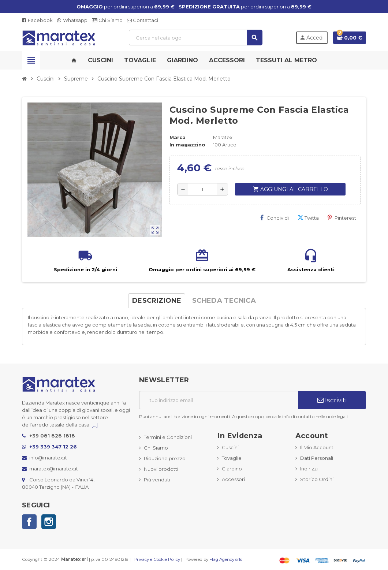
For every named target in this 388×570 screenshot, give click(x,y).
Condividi (274, 218)
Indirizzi (309, 469)
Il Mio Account (316, 447)
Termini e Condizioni (168, 437)
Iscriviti (332, 400)
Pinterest (342, 218)
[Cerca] (195, 37)
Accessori (233, 479)
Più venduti (157, 480)
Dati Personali (316, 458)
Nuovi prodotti (161, 469)
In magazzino (187, 145)
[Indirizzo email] (218, 400)
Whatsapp (72, 20)
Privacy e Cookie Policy (157, 559)
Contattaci (142, 20)
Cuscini (230, 447)
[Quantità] (202, 189)
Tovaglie (232, 458)
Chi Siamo (107, 20)
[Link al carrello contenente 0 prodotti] (349, 37)
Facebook (37, 20)
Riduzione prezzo (165, 458)
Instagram (48, 521)
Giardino (232, 469)
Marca (177, 137)
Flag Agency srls (225, 559)
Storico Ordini (316, 479)
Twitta (308, 218)
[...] (95, 425)
